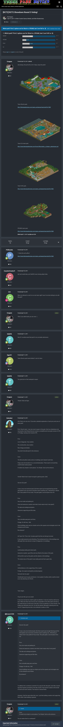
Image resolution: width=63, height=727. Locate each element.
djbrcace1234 (9, 614)
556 (9, 432)
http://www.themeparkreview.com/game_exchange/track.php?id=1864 (36, 231)
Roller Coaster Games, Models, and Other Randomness (30, 18)
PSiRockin (9, 250)
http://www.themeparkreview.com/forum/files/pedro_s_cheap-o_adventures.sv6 (38, 146)
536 (9, 264)
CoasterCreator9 (9, 271)
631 (9, 76)
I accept (55, 724)
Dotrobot (9, 418)
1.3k (9, 369)
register (13, 52)
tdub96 (9, 334)
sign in (7, 52)
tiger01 (9, 355)
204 (9, 306)
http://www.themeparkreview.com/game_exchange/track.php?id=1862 (36, 189)
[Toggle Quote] (20, 618)
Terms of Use (6, 725)
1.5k (9, 628)
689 (9, 348)
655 (9, 285)
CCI (9, 292)
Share (6, 22)
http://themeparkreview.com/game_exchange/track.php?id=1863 (34, 107)
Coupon (11, 17)
